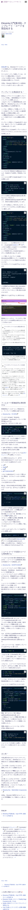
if (21, 199)
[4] (8, 514)
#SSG (6, 44)
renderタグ (16, 244)
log (4, 468)
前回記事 (3, 67)
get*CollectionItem (8, 470)
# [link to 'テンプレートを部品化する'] (23, 91)
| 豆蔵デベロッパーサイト (11, 2)
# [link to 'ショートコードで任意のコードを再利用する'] (12, 552)
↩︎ (17, 832)
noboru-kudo (7, 35)
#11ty (2, 44)
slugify (4, 466)
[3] (19, 394)
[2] (21, 388)
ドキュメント (13, 826)
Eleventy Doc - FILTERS (10, 413)
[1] (23, 244)
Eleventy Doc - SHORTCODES (12, 564)
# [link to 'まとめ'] (7, 752)
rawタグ (7, 387)
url (3, 464)
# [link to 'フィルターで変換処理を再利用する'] (5, 404)
